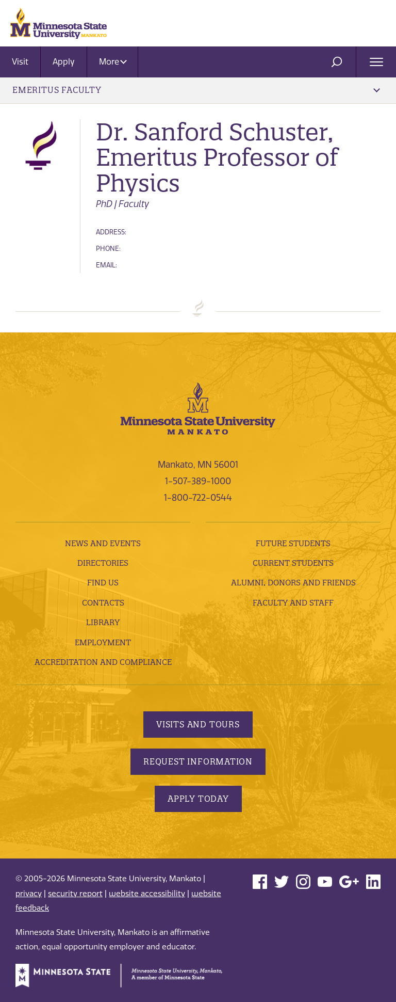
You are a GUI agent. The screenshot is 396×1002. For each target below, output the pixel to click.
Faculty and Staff (293, 603)
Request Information (198, 761)
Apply (64, 62)
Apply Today (198, 798)
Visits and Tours (198, 724)
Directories (102, 563)
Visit (20, 62)
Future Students (293, 543)
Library (103, 622)
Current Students (293, 563)
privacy (28, 893)
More (113, 62)
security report (75, 893)
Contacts (103, 603)
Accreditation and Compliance (103, 662)
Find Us (103, 582)
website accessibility (147, 893)
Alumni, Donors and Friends (293, 582)
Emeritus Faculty (196, 90)
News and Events (103, 543)
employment (103, 642)
